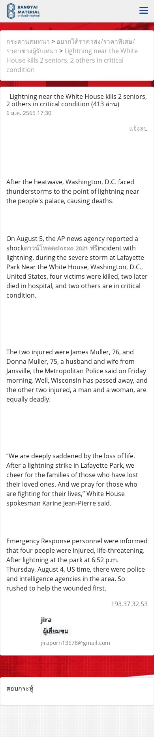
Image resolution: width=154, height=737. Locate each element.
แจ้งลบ (138, 128)
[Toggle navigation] (143, 11)
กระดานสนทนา (28, 41)
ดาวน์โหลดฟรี (61, 248)
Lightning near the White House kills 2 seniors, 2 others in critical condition (72, 60)
